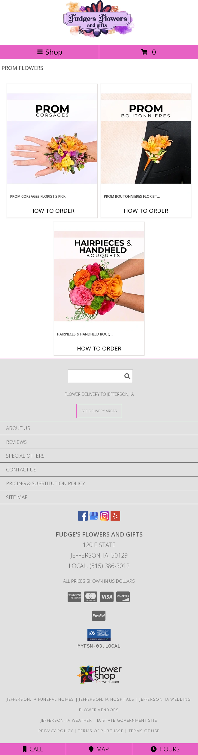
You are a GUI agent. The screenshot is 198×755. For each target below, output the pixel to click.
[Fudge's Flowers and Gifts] (99, 36)
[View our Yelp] (115, 518)
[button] (99, 635)
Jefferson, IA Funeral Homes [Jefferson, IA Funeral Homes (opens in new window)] (40, 699)
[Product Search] (100, 376)
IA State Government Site (127, 720)
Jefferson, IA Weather (66, 720)
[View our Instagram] (104, 518)
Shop (49, 52)
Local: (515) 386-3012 (99, 566)
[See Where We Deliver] (99, 411)
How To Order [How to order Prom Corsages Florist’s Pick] (52, 211)
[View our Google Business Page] (94, 518)
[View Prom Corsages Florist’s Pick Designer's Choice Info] (52, 139)
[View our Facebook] (83, 518)
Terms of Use (144, 730)
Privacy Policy (55, 730)
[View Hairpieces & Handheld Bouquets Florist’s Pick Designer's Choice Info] (99, 276)
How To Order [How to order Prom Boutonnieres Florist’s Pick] (146, 211)
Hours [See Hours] (165, 749)
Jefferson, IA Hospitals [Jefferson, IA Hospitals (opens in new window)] (106, 699)
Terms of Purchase (100, 730)
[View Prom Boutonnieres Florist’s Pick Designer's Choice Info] (146, 139)
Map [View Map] (99, 749)
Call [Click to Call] (33, 749)
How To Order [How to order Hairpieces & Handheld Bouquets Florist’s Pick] (99, 348)
